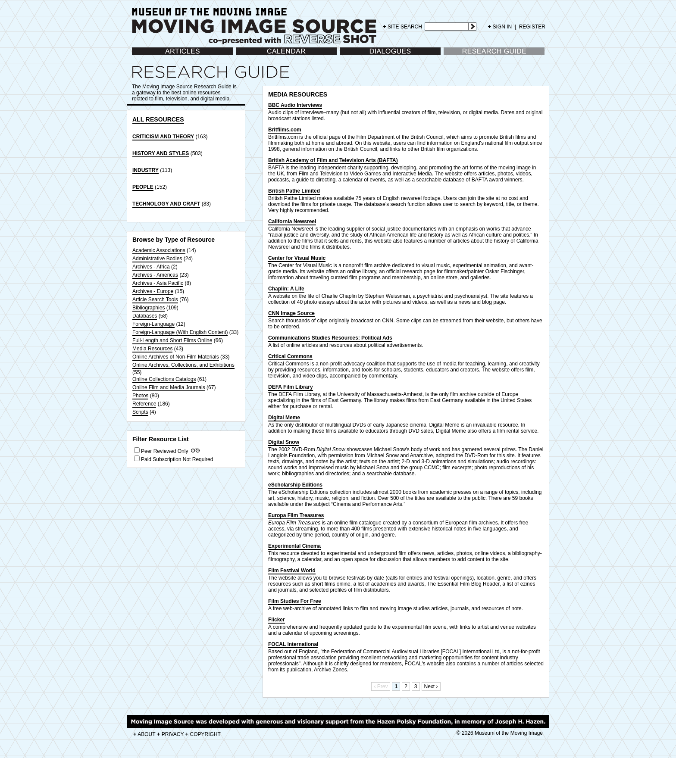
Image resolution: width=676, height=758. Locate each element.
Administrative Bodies (157, 259)
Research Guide (462, 55)
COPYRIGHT (203, 734)
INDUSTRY (145, 170)
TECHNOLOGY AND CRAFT (166, 204)
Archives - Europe (152, 291)
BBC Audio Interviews (295, 105)
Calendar (246, 55)
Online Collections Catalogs (164, 379)
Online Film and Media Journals (168, 387)
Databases (144, 316)
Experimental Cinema (294, 546)
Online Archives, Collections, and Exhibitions (183, 365)
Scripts (140, 412)
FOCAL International (293, 644)
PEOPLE (142, 187)
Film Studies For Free (294, 601)
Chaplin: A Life (286, 289)
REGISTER (532, 27)
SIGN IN (500, 27)
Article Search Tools (155, 299)
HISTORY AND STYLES (160, 153)
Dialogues (351, 55)
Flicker (276, 620)
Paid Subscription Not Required (177, 459)
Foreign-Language (153, 324)
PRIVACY (170, 734)
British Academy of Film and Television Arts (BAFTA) (333, 160)
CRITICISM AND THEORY (163, 137)
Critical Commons (290, 356)
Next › (431, 686)
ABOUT (144, 734)
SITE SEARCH (402, 26)
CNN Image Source (291, 313)
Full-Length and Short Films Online (172, 340)
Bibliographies (148, 308)
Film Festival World (292, 571)
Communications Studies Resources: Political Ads (330, 338)
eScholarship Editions (295, 485)
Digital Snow (283, 442)
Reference (144, 404)
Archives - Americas (155, 275)
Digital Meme (284, 418)
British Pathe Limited (294, 191)
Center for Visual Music (296, 258)
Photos (140, 396)
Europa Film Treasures (296, 515)
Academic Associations (158, 250)
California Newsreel (292, 221)
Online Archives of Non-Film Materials (175, 357)
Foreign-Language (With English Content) (180, 332)
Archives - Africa (151, 267)
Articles (140, 55)
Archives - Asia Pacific (157, 283)
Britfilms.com (284, 130)
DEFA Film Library (290, 387)
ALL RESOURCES (158, 119)
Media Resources (152, 349)
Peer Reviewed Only (164, 451)
